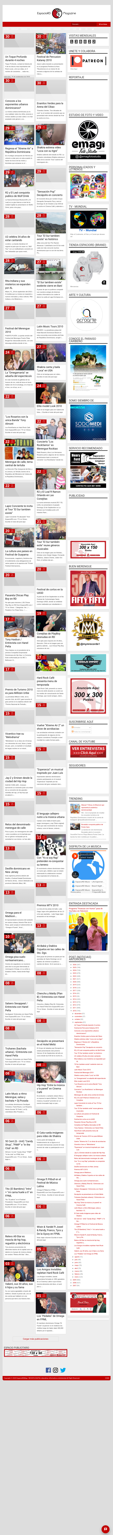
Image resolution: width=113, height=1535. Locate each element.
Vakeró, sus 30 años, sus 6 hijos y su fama (89, 1251)
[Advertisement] (88, 517)
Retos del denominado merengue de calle (88, 1158)
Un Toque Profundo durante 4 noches (87, 1025)
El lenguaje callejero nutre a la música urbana (90, 1156)
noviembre (78, 1016)
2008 (75, 1283)
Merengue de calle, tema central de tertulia (89, 1095)
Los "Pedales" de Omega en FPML (19, 58)
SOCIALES (57, 29)
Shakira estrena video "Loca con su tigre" (88, 1039)
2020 (75, 982)
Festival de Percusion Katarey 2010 (86, 1028)
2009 (75, 1280)
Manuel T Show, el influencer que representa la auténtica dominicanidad (92, 807)
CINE (74, 29)
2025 (75, 967)
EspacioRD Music (75, 895)
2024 (75, 970)
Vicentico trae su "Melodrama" (84, 1144)
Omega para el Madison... (83, 1172)
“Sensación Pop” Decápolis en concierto (88, 1047)
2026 (75, 965)
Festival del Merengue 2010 (83, 1073)
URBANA (24, 29)
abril (76, 1268)
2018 (75, 988)
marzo (77, 1271)
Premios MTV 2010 (81, 1169)
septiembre (79, 1022)
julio (76, 1260)
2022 (75, 976)
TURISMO (66, 29)
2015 (75, 996)
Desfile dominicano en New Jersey (86, 1167)
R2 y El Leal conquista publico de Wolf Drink (89, 1050)
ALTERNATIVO (35, 29)
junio (76, 1262)
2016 (75, 993)
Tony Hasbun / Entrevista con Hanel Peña (88, 1128)
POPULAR (14, 29)
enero (77, 1277)
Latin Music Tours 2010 (82, 1070)
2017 (75, 990)
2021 (75, 979)
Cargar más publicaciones (35, 1339)
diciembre (78, 1014)
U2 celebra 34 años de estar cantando (87, 1056)
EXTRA (6, 29)
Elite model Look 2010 (82, 1081)
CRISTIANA (47, 29)
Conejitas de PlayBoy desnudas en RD (87, 1125)
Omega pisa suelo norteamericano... (87, 1181)
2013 (75, 1002)
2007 (75, 1286)
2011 (75, 1008)
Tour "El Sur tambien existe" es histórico (88, 1053)
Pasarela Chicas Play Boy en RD (85, 1122)
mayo (77, 1265)
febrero (77, 1274)
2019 (75, 985)
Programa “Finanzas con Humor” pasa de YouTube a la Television (86, 909)
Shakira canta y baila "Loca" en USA (86, 1075)
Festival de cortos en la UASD (84, 1119)
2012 (75, 1005)
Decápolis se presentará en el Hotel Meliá (88, 1194)
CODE (107, 1378)
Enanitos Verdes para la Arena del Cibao (88, 1036)
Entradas (76, 727)
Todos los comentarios (81, 732)
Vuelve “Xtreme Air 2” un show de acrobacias (90, 1141)
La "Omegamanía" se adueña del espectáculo (90, 1078)
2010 (75, 1011)
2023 (75, 973)
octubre (77, 1019)
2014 (75, 999)
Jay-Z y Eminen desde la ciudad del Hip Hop (89, 1153)
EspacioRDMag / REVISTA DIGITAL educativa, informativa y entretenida (41, 1378)
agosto (77, 1257)
